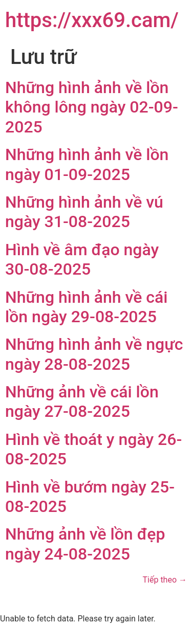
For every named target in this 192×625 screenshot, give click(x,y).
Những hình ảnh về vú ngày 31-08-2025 (84, 211)
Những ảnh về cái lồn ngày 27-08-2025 (82, 401)
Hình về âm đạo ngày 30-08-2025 (82, 259)
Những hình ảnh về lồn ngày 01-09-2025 (86, 164)
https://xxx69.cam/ (92, 20)
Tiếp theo (165, 580)
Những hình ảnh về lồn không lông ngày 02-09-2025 (91, 107)
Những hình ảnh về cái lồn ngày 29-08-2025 (86, 306)
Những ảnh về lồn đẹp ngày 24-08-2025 (85, 543)
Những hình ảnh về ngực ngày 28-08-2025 (94, 353)
